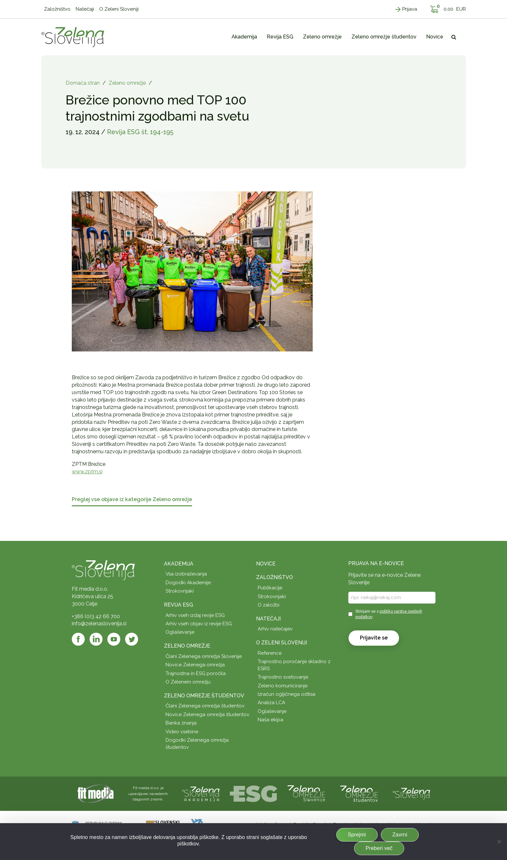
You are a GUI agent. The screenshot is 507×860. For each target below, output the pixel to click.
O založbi (268, 605)
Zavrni (400, 834)
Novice (265, 564)
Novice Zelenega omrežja (195, 665)
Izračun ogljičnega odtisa (286, 694)
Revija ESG (178, 605)
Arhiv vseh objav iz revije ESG (199, 624)
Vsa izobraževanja (186, 574)
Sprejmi (357, 834)
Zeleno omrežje (127, 83)
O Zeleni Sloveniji (281, 643)
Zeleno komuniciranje (282, 686)
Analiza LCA (271, 702)
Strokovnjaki (180, 591)
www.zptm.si (87, 471)
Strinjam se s (388, 614)
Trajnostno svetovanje (283, 677)
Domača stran (83, 83)
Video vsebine (182, 732)
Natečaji (268, 619)
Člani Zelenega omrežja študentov (205, 706)
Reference (270, 653)
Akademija (178, 564)
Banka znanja (181, 723)
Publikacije (270, 588)
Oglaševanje (180, 632)
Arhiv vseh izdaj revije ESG (195, 615)
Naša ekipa (270, 720)
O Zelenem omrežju (188, 682)
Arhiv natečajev (275, 629)
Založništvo (274, 577)
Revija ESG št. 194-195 (140, 132)
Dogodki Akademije (188, 583)
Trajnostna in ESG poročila (196, 673)
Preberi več (379, 848)
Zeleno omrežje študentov (204, 696)
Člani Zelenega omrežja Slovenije (204, 656)
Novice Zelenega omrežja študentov (207, 714)
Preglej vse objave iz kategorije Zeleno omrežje (132, 499)
